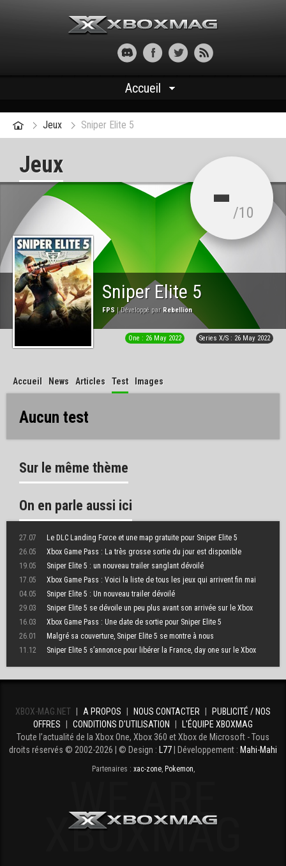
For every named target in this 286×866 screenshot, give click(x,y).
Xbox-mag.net (143, 25)
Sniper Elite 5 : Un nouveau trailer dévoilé (97, 593)
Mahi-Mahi (258, 750)
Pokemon (179, 768)
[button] (83, 53)
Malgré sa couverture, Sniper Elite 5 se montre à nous (116, 636)
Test (120, 381)
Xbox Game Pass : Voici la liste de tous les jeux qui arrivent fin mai (137, 579)
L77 (165, 750)
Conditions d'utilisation (121, 724)
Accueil (143, 88)
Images (149, 381)
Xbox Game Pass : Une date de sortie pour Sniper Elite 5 (120, 622)
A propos (102, 711)
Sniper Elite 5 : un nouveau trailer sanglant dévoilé (111, 565)
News (59, 381)
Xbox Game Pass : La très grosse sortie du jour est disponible (130, 551)
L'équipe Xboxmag (217, 724)
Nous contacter (166, 711)
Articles (90, 381)
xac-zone (147, 768)
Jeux (52, 125)
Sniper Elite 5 (107, 125)
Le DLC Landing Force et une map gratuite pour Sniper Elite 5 (128, 537)
